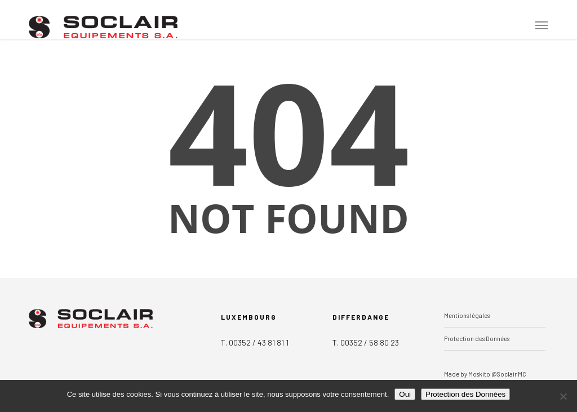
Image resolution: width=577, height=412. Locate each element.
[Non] (563, 396)
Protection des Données (476, 338)
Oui (405, 394)
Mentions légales (467, 315)
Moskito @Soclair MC (497, 374)
